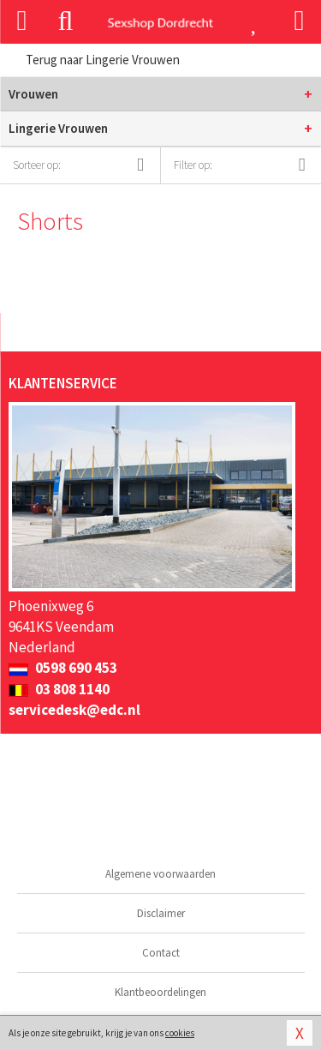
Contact (161, 952)
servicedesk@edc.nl (74, 709)
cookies (179, 1033)
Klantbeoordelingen (160, 992)
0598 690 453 (63, 667)
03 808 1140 (59, 689)
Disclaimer (161, 913)
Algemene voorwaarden (160, 874)
